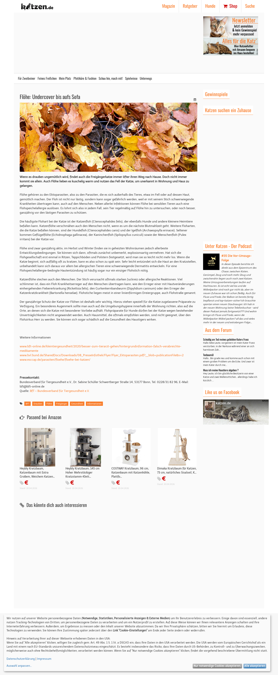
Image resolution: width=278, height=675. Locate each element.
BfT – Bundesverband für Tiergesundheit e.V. (60, 391)
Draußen (38, 403)
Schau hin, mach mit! (111, 78)
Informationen (94, 403)
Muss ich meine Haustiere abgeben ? (221, 370)
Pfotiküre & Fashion (85, 78)
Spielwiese (131, 78)
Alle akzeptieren (254, 665)
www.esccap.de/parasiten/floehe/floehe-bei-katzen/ (55, 359)
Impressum (44, 659)
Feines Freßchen (47, 78)
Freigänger (61, 403)
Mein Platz (65, 78)
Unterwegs (146, 78)
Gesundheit (77, 403)
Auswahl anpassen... (19, 665)
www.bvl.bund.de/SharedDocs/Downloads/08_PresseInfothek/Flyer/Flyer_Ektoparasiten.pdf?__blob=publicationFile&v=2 (102, 355)
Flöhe (49, 403)
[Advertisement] (96, 43)
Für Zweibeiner (26, 78)
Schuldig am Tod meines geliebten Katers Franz (226, 339)
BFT (27, 403)
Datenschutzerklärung (21, 659)
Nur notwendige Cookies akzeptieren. (217, 665)
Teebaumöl (208, 355)
